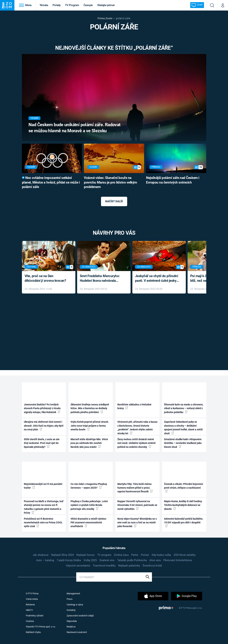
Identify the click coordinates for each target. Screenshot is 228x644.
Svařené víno (107, 560)
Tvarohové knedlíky (104, 565)
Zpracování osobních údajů (80, 615)
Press (69, 599)
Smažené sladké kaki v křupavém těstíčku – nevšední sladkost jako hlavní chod (183, 443)
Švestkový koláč (152, 565)
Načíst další (114, 201)
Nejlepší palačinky (129, 565)
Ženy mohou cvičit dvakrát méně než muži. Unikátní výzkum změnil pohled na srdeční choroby (136, 443)
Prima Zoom (105, 18)
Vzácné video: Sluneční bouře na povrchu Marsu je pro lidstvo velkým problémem (110, 182)
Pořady (57, 5)
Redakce (71, 626)
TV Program (72, 5)
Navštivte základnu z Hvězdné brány (134, 406)
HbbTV (29, 610)
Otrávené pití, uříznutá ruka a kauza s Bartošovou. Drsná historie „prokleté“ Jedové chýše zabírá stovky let (137, 427)
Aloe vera (155, 560)
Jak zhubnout (40, 555)
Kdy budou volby (161, 555)
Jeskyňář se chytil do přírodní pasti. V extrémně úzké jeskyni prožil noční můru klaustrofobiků (157, 278)
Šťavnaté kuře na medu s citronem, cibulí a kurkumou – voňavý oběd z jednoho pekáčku (183, 408)
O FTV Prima (32, 593)
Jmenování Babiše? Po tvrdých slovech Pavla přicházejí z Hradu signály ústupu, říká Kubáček (42, 408)
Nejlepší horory (85, 555)
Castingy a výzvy (75, 604)
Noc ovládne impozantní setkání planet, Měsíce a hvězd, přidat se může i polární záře (51, 182)
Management (73, 593)
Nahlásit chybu (33, 632)
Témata (44, 5)
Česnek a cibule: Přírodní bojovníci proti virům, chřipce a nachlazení (183, 488)
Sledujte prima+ (106, 5)
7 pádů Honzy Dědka (69, 560)
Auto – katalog (45, 560)
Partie (134, 555)
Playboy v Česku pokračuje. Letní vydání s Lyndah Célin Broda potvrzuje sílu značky (89, 505)
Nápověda (72, 621)
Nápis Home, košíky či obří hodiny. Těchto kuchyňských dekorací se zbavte (183, 505)
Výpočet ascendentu (78, 565)
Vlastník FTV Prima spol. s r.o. (41, 626)
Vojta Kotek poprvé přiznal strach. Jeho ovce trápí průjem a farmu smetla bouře (90, 425)
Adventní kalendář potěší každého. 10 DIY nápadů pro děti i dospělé (183, 522)
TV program (104, 555)
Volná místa (32, 599)
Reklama (30, 604)
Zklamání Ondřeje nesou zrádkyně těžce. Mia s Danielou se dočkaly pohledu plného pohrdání (90, 408)
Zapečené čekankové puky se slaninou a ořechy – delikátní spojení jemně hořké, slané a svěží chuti (183, 427)
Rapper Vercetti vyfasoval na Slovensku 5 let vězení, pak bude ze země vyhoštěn (137, 505)
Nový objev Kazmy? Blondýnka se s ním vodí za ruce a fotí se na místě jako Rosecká (137, 522)
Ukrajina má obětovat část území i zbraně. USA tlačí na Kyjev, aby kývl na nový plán (43, 425)
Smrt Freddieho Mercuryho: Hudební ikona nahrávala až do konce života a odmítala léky (101, 278)
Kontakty (71, 610)
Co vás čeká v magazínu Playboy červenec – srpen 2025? (89, 486)
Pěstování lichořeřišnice (177, 560)
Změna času (121, 555)
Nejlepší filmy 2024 (62, 555)
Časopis (88, 5)
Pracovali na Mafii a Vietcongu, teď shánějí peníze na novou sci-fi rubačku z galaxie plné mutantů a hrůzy (43, 507)
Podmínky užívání (34, 615)
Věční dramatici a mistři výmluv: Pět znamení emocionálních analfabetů (89, 522)
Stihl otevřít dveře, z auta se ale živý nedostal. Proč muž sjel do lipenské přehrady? (41, 443)
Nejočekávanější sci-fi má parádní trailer (43, 486)
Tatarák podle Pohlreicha (132, 560)
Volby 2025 (90, 560)
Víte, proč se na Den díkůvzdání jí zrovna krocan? (45, 278)
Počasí (145, 555)
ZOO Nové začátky (185, 555)
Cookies (30, 621)
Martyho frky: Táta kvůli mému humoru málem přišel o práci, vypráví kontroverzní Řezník (135, 488)
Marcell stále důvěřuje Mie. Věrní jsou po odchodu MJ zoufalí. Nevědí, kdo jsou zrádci (89, 443)
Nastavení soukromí (77, 632)
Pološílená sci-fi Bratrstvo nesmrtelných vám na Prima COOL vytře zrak (43, 522)
